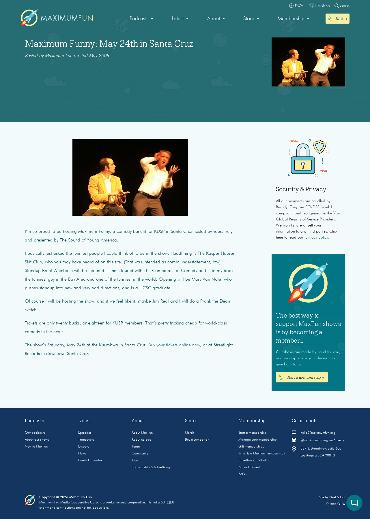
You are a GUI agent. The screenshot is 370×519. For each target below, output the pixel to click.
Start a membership (252, 433)
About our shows (37, 439)
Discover (84, 446)
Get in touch (304, 420)
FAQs (242, 474)
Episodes (84, 433)
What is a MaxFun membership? (261, 453)
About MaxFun (142, 433)
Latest (178, 18)
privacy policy (316, 237)
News (82, 453)
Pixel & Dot (337, 497)
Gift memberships (251, 446)
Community (140, 453)
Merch (189, 433)
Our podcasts (35, 433)
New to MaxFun (36, 446)
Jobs (135, 460)
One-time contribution (254, 460)
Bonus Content (249, 467)
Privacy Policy (335, 503)
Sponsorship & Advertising (151, 467)
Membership (291, 18)
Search (342, 5)
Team (136, 446)
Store (248, 18)
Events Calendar (90, 460)
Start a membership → (302, 377)
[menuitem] (141, 19)
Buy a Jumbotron (197, 439)
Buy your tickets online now (174, 345)
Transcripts (86, 439)
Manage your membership (257, 439)
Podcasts (139, 18)
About (213, 18)
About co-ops (141, 439)
